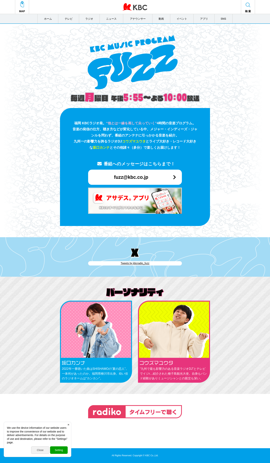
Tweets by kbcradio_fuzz (135, 263)
